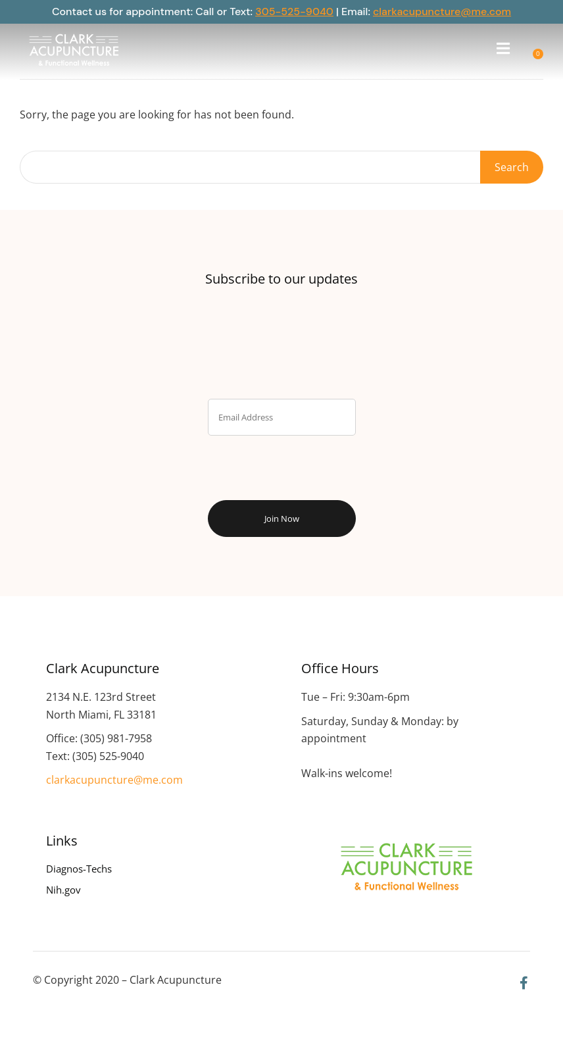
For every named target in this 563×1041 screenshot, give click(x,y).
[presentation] (281, 464)
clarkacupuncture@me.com (442, 11)
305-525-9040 (294, 11)
